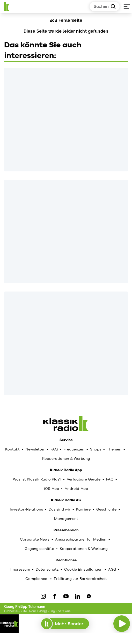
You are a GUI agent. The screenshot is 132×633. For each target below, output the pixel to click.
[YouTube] (66, 596)
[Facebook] (54, 596)
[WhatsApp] (88, 596)
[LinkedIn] (77, 596)
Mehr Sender (65, 624)
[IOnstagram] (43, 596)
